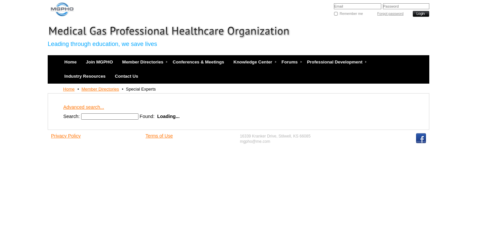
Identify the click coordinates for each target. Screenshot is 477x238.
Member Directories (100, 89)
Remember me (351, 14)
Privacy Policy (66, 136)
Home (69, 89)
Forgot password (390, 14)
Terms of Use (159, 136)
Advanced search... (83, 107)
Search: (71, 116)
